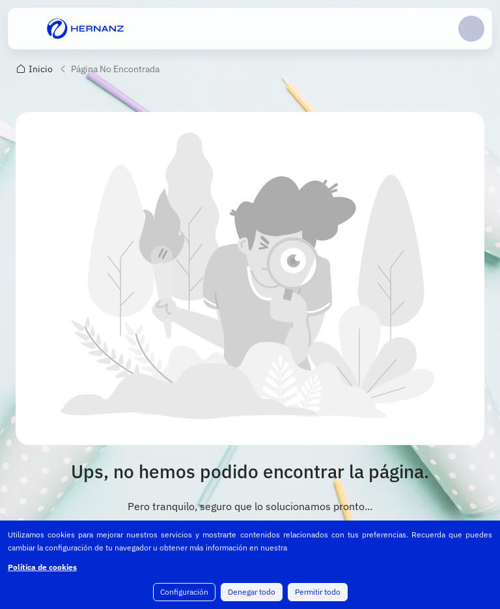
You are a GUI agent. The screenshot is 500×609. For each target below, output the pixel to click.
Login (471, 29)
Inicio (41, 69)
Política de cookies (42, 567)
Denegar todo (251, 592)
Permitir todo (317, 592)
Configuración (184, 592)
